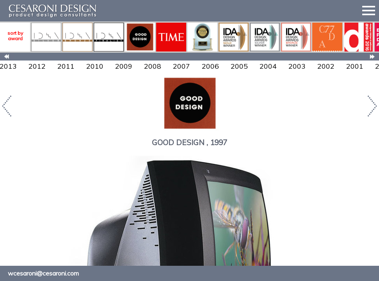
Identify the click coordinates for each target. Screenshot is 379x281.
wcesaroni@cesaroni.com (43, 273)
